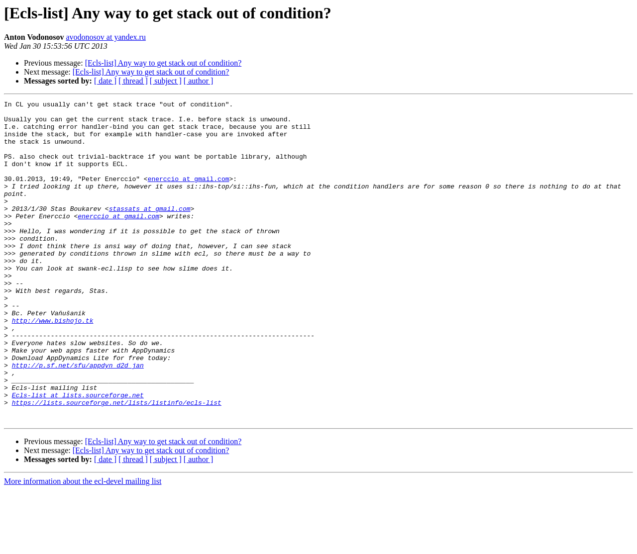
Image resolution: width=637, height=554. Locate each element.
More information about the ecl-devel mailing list (82, 545)
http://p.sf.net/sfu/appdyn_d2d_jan (78, 418)
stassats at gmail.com (150, 230)
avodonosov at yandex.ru (106, 37)
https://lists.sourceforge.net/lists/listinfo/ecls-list (116, 463)
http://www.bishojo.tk (53, 365)
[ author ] (198, 81)
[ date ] (105, 81)
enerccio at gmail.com (188, 194)
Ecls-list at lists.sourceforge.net (78, 454)
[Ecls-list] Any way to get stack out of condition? (163, 63)
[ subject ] (166, 81)
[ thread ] (133, 81)
